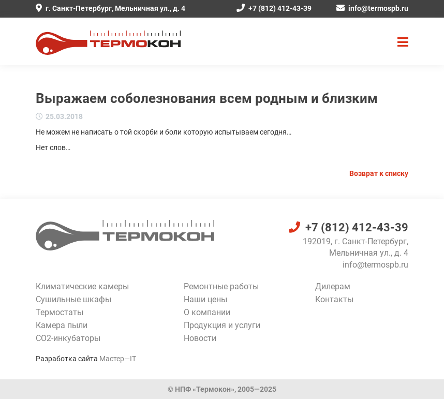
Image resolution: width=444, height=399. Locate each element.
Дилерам (332, 286)
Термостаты (59, 312)
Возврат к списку (378, 173)
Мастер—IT (117, 358)
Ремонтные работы (221, 286)
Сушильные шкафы (73, 299)
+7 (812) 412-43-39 (274, 8)
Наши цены (205, 299)
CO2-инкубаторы (68, 338)
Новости (200, 338)
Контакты (334, 299)
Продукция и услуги (222, 325)
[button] (402, 42)
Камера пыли (61, 325)
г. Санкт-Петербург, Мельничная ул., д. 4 (110, 8)
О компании (207, 312)
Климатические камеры (82, 286)
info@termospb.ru (372, 8)
